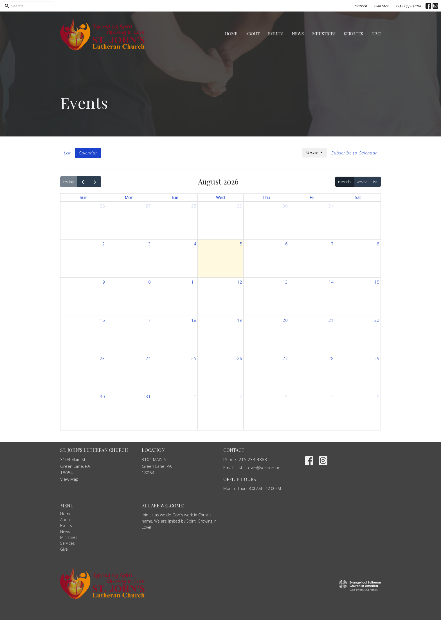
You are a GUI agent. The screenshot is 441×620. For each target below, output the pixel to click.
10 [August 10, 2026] (148, 282)
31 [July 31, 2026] (331, 206)
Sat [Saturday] (358, 197)
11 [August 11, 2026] (193, 282)
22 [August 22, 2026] (376, 320)
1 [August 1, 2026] (378, 206)
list (375, 181)
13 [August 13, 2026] (285, 282)
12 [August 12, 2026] (239, 282)
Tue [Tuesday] (174, 197)
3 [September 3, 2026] (286, 396)
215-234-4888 (408, 5)
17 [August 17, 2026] (148, 320)
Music (315, 153)
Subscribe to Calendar (354, 153)
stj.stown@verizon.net (260, 467)
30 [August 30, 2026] (102, 396)
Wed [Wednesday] (220, 197)
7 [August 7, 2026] (332, 244)
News (298, 34)
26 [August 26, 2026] (239, 358)
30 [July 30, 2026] (285, 206)
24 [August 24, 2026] (148, 358)
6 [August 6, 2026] (286, 244)
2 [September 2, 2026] (241, 396)
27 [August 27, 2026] (285, 358)
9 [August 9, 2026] (103, 282)
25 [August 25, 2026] (193, 358)
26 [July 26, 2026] (102, 206)
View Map (69, 479)
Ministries (324, 34)
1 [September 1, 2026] (195, 396)
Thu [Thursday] (266, 197)
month (344, 181)
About (253, 34)
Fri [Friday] (312, 197)
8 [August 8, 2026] (378, 244)
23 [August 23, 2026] (102, 358)
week (362, 181)
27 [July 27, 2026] (148, 206)
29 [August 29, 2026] (376, 358)
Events (276, 34)
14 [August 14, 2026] (331, 282)
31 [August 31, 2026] (148, 396)
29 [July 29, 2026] (239, 206)
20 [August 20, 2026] (285, 320)
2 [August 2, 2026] (103, 244)
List (67, 153)
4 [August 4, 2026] (195, 244)
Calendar (88, 153)
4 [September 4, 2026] (332, 396)
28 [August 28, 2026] (331, 358)
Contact (381, 5)
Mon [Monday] (129, 197)
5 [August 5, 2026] (241, 244)
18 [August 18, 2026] (193, 320)
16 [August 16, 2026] (102, 320)
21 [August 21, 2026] (331, 320)
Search (361, 5)
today (68, 181)
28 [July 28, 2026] (193, 206)
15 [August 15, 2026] (376, 282)
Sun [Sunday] (83, 197)
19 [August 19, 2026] (239, 320)
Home (231, 34)
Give (376, 34)
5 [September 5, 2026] (378, 396)
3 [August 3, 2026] (149, 244)
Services (353, 34)
